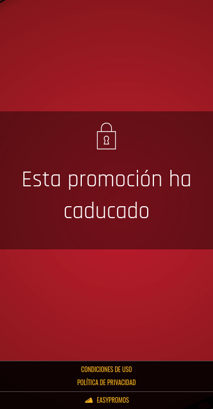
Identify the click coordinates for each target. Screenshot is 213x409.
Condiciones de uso (106, 369)
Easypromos (113, 399)
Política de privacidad (106, 382)
